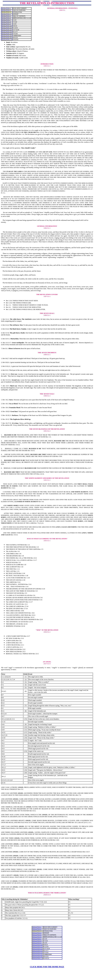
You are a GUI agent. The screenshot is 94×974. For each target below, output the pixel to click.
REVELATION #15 (6, 35)
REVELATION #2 (6, 10)
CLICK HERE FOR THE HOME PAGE (47, 967)
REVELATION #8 (6, 22)
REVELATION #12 (6, 30)
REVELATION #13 (6, 31)
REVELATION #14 (6, 33)
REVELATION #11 (6, 28)
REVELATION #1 (6, 8)
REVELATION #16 (6, 37)
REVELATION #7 (6, 20)
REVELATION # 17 (6, 39)
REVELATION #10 (6, 26)
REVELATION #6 (6, 18)
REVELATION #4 (6, 14)
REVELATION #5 (6, 16)
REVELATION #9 (6, 24)
